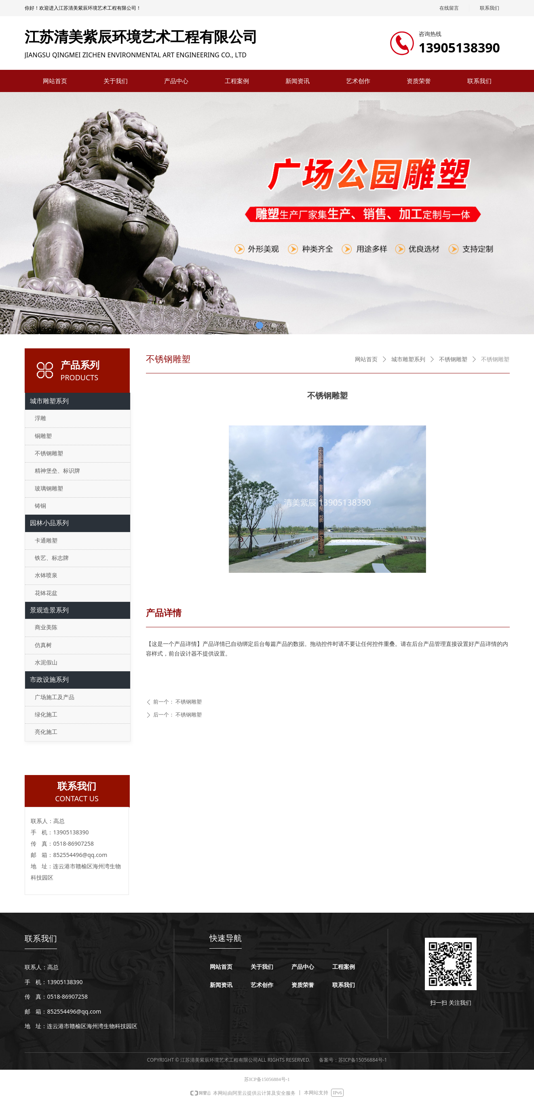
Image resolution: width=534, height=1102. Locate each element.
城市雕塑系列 (408, 359)
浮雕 (40, 418)
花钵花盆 (46, 593)
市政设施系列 (49, 679)
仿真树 (43, 645)
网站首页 (366, 359)
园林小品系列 (49, 523)
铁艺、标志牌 (52, 558)
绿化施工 (46, 715)
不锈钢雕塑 (453, 359)
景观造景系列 (49, 610)
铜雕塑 (43, 436)
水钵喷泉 (46, 575)
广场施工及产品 (54, 697)
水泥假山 (46, 663)
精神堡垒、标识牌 (57, 471)
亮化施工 (46, 732)
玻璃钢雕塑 (49, 489)
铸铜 (40, 506)
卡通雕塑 (46, 541)
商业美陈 (46, 627)
